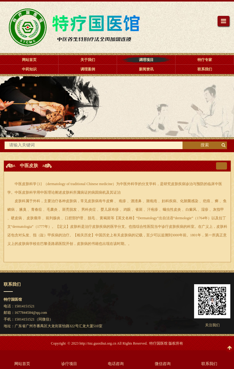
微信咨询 (163, 363)
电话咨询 (116, 363)
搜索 (204, 145)
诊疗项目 (69, 363)
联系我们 (209, 363)
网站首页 (22, 363)
